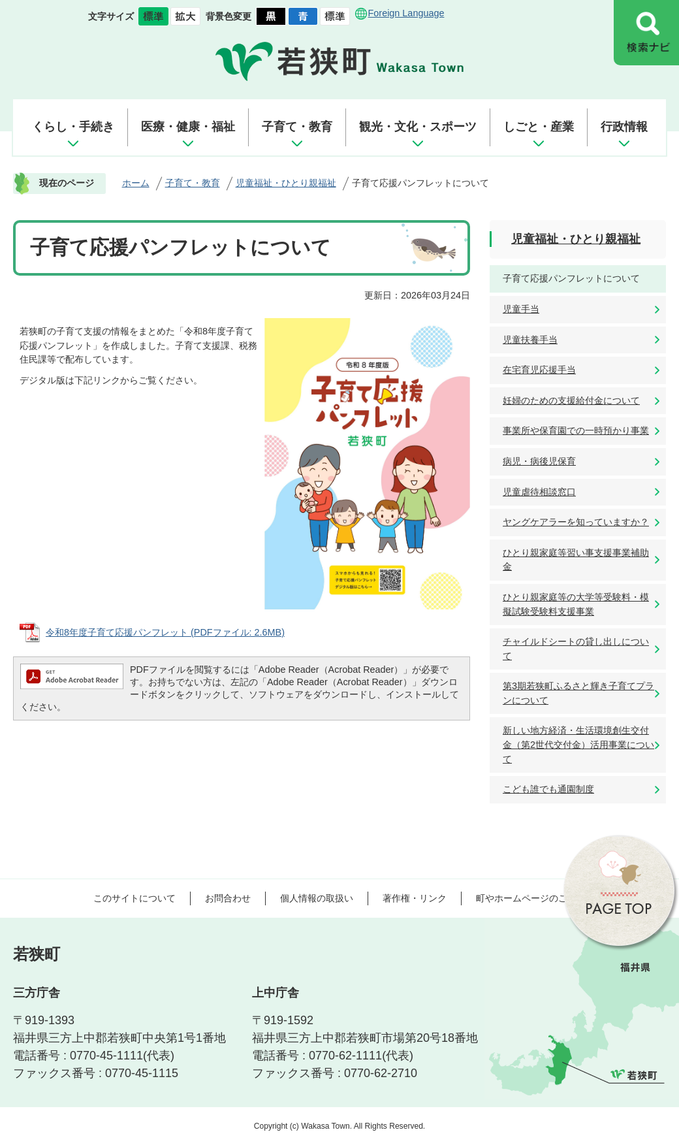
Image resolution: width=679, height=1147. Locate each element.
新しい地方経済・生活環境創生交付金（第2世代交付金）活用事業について (578, 744)
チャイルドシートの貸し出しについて (576, 648)
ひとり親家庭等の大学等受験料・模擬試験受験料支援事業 (576, 604)
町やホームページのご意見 (531, 898)
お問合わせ (228, 898)
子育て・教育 (297, 126)
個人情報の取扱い (316, 898)
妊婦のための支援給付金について (571, 400)
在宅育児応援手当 (539, 369)
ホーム (136, 183)
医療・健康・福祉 (188, 126)
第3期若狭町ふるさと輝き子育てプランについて (578, 693)
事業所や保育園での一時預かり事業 (576, 430)
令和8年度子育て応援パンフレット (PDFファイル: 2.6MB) (165, 632)
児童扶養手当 (530, 339)
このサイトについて (134, 898)
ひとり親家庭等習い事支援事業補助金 (576, 559)
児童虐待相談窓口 (539, 492)
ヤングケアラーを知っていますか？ (576, 522)
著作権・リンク (415, 898)
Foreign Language (406, 13)
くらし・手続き (73, 126)
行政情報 (624, 126)
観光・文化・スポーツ (418, 126)
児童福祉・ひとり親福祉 (286, 183)
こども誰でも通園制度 (548, 789)
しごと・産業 (538, 126)
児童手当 (521, 309)
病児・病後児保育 (539, 461)
